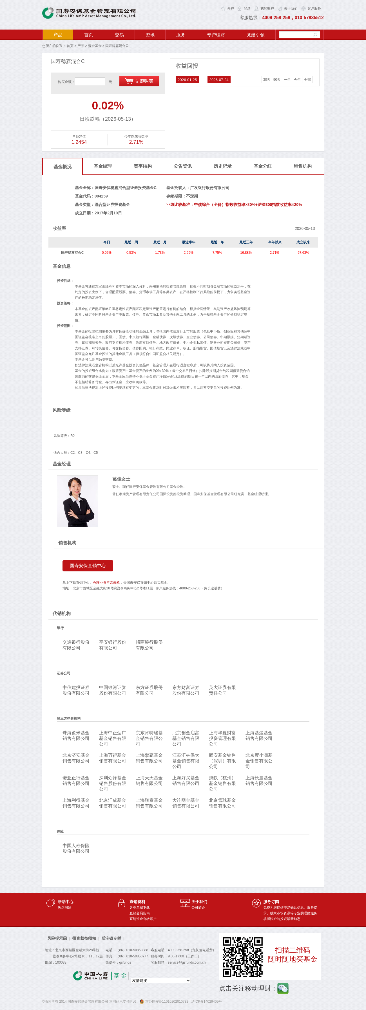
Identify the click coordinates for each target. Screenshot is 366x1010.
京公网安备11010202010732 (166, 1002)
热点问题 (64, 908)
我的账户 (267, 8)
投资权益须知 (84, 938)
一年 (287, 80)
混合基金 (95, 46)
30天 (266, 80)
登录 (247, 8)
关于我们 (291, 8)
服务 (180, 34)
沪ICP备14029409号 (206, 1002)
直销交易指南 (140, 913)
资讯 (150, 34)
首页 (88, 34)
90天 (276, 80)
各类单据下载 (140, 908)
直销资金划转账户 (143, 919)
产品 (58, 34)
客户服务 (314, 8)
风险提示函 (57, 938)
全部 (307, 80)
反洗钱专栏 (111, 938)
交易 (119, 34)
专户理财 (216, 34)
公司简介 (198, 908)
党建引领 (256, 34)
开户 (230, 8)
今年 (297, 80)
